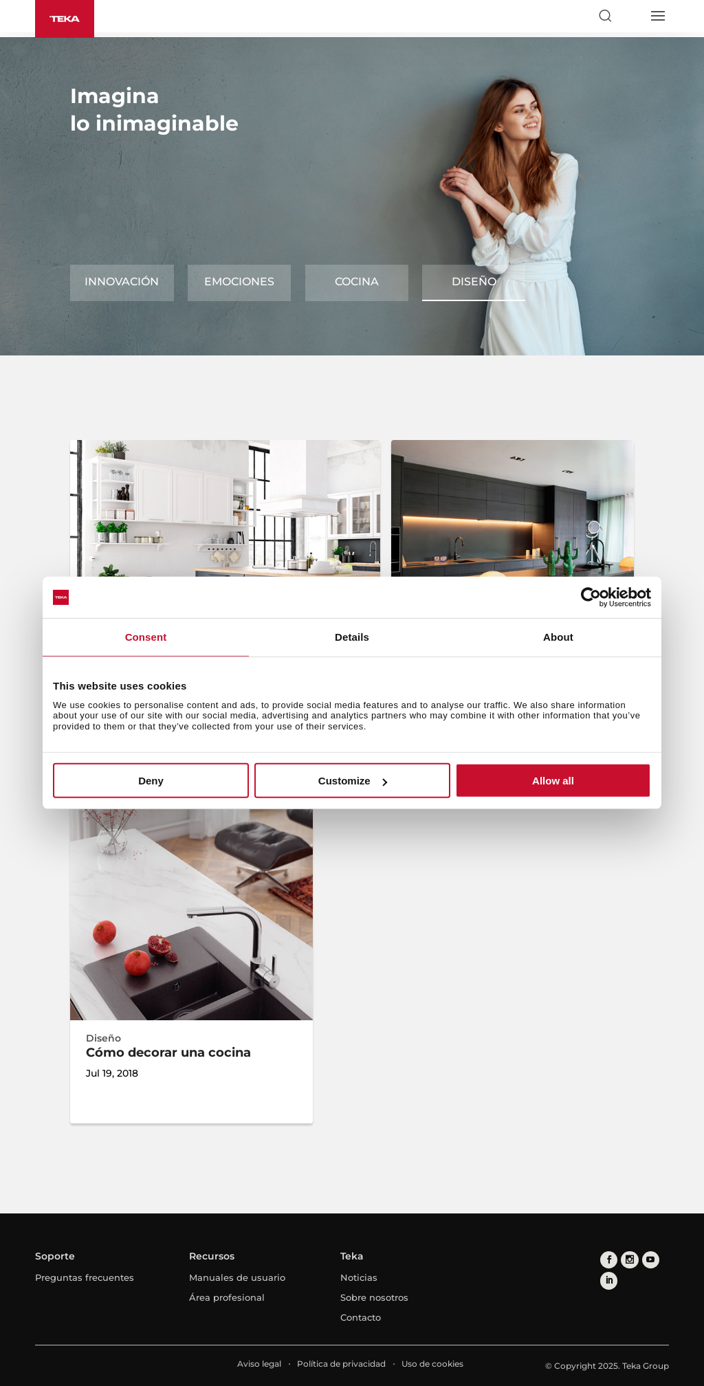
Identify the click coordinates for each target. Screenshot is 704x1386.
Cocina (357, 281)
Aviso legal (259, 1363)
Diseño (474, 281)
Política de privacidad (341, 1363)
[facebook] (608, 1259)
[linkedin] (608, 1280)
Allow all (553, 780)
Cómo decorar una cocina (168, 1052)
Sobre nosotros (374, 1297)
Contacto (360, 1317)
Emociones (239, 281)
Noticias (358, 1277)
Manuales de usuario (237, 1277)
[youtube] (650, 1259)
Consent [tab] (146, 637)
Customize (352, 780)
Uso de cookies (432, 1363)
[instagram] (629, 1259)
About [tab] (558, 637)
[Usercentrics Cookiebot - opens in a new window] (591, 597)
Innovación (122, 281)
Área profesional (227, 1297)
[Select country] (631, 16)
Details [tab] (352, 637)
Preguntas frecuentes (84, 1277)
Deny (151, 780)
